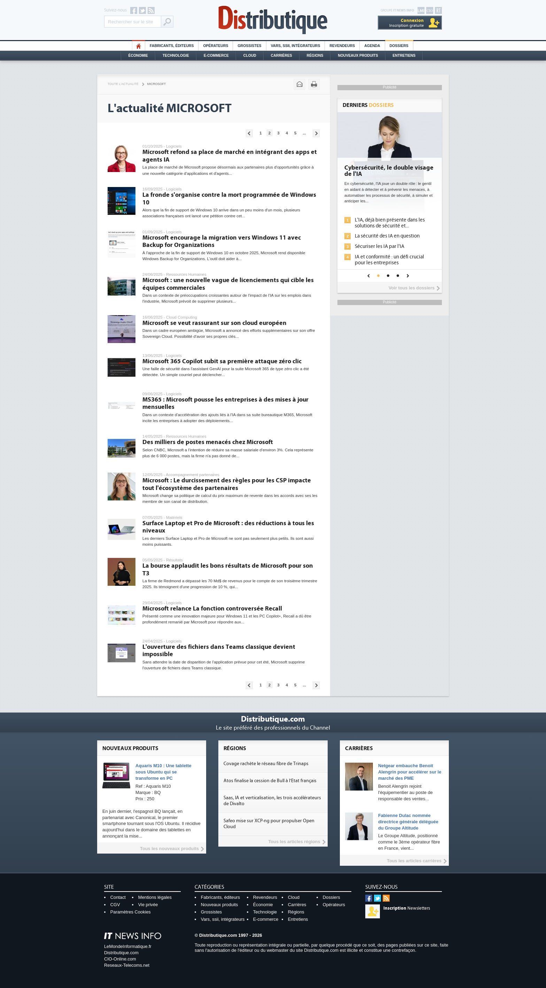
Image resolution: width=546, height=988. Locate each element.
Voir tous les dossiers (412, 287)
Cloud (249, 55)
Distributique (273, 20)
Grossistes (249, 46)
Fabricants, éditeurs (172, 46)
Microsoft (156, 84)
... (304, 133)
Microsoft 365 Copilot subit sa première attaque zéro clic (222, 361)
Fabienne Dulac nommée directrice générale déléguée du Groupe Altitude (408, 822)
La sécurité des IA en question (387, 236)
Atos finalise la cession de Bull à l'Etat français (270, 781)
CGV (115, 904)
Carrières (281, 55)
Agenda (372, 46)
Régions (315, 55)
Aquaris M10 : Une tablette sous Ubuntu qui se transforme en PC (163, 772)
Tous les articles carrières (414, 860)
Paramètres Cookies (130, 912)
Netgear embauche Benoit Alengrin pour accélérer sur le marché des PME (409, 772)
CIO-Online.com (120, 959)
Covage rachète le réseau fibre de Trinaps (266, 764)
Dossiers (399, 46)
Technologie (176, 55)
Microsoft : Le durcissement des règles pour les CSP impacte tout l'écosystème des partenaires (226, 484)
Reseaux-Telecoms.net (126, 965)
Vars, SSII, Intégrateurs (295, 46)
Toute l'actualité (123, 84)
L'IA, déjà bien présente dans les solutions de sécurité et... (390, 223)
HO (138, 45)
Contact (118, 897)
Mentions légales (155, 897)
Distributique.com (121, 952)
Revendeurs (342, 46)
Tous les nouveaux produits (169, 848)
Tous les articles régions (294, 841)
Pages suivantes (316, 133)
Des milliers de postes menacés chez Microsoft (207, 442)
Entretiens (404, 55)
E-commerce (216, 55)
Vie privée (148, 904)
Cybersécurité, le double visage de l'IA (389, 171)
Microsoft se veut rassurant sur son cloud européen (214, 323)
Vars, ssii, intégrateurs (223, 919)
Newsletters (406, 908)
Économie (138, 55)
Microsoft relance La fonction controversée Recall (212, 608)
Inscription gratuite (406, 23)
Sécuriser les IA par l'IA (379, 246)
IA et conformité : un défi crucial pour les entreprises (389, 260)
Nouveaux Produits (358, 55)
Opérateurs (215, 46)
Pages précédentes (249, 133)
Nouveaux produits (219, 904)
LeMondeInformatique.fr (127, 946)
